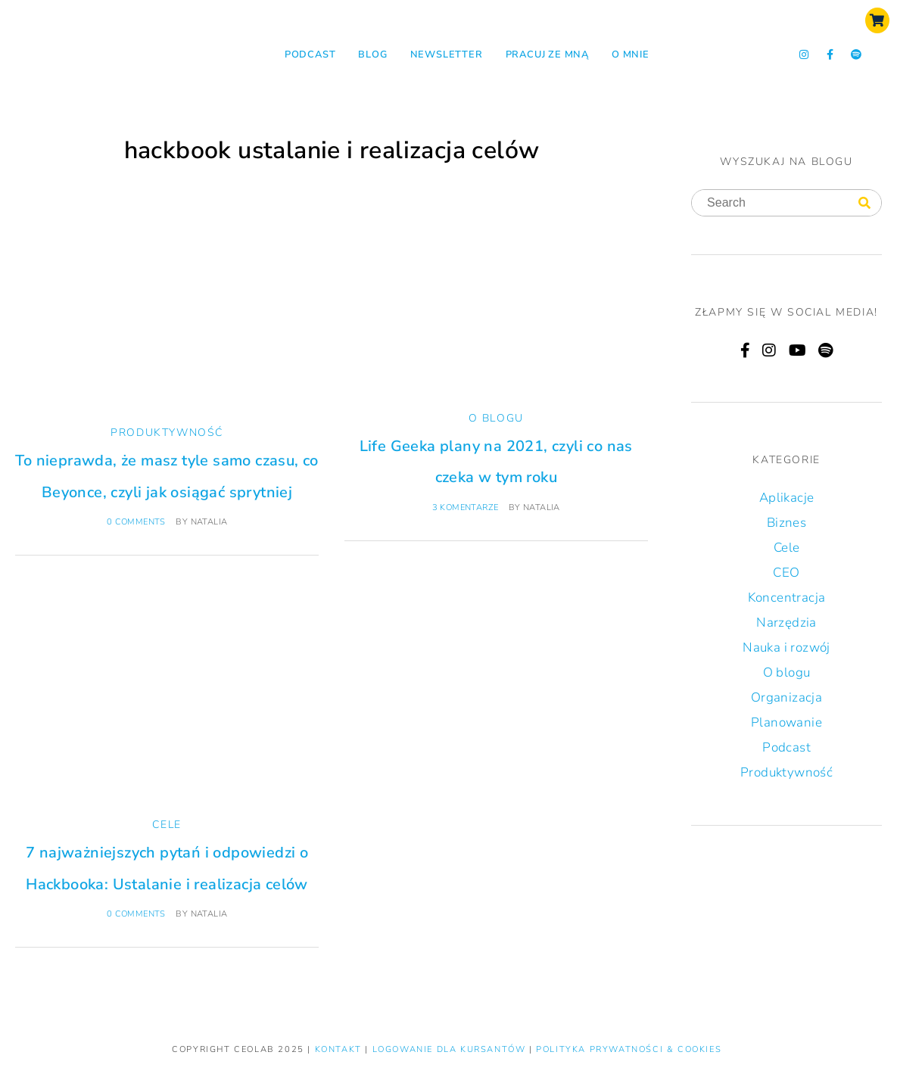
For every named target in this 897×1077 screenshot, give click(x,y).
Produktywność (167, 432)
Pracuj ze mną (547, 54)
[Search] (864, 203)
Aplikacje (786, 497)
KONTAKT (340, 1049)
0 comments (136, 522)
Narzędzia (786, 622)
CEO (786, 572)
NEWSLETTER (446, 54)
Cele (166, 824)
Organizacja (786, 697)
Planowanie (786, 722)
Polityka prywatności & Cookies (628, 1049)
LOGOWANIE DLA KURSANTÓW (450, 1049)
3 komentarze (465, 507)
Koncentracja (787, 597)
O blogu (496, 418)
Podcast (310, 54)
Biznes (786, 522)
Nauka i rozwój (786, 647)
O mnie (630, 54)
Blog (372, 54)
